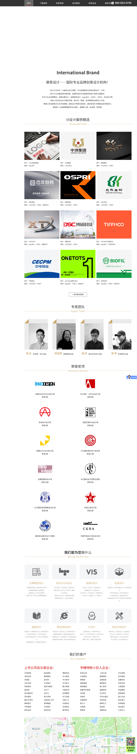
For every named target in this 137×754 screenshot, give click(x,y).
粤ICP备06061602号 (31, 749)
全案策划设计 (36, 505)
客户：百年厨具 (29, 205)
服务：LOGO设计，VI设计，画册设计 (36, 208)
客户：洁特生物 (101, 283)
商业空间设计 (10, 29)
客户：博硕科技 (65, 244)
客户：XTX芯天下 (30, 244)
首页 (29, 3)
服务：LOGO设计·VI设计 (68, 208)
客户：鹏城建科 (101, 165)
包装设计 (119, 505)
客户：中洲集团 (65, 165)
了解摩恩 (43, 3)
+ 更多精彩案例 (78, 297)
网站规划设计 (64, 550)
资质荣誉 (60, 3)
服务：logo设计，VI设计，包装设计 (72, 286)
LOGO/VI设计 (10, 25)
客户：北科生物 (101, 205)
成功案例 (76, 3)
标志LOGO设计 (64, 505)
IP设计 (91, 550)
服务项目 (109, 3)
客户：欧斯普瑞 (65, 205)
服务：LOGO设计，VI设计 (104, 168)
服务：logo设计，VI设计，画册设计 (36, 247)
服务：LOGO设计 (66, 168)
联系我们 (31, 9)
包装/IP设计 (9, 35)
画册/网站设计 (10, 32)
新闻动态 (92, 3)
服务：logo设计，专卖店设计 (106, 247)
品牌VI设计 (92, 505)
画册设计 (36, 550)
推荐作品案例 (10, 22)
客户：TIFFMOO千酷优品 (104, 244)
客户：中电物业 (29, 283)
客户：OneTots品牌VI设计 (69, 283)
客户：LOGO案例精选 (31, 165)
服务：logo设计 (29, 168)
